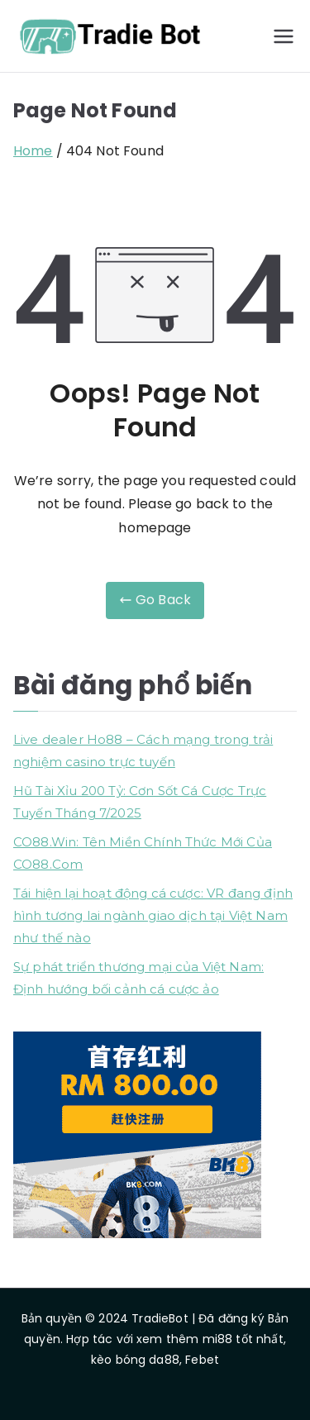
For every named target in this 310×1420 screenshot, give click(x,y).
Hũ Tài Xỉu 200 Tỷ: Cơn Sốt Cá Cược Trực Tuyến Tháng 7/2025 (139, 802)
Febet (202, 1359)
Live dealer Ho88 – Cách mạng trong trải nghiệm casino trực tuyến (143, 750)
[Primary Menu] (283, 36)
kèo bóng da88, (136, 1359)
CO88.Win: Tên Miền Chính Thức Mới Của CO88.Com (142, 853)
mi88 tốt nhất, (244, 1339)
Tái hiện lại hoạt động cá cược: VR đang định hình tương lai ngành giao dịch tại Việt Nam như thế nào (153, 915)
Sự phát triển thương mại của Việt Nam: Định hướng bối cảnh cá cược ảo (138, 978)
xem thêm (167, 1339)
